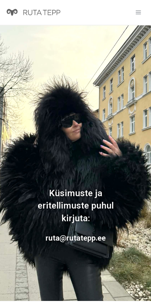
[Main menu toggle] (138, 12)
